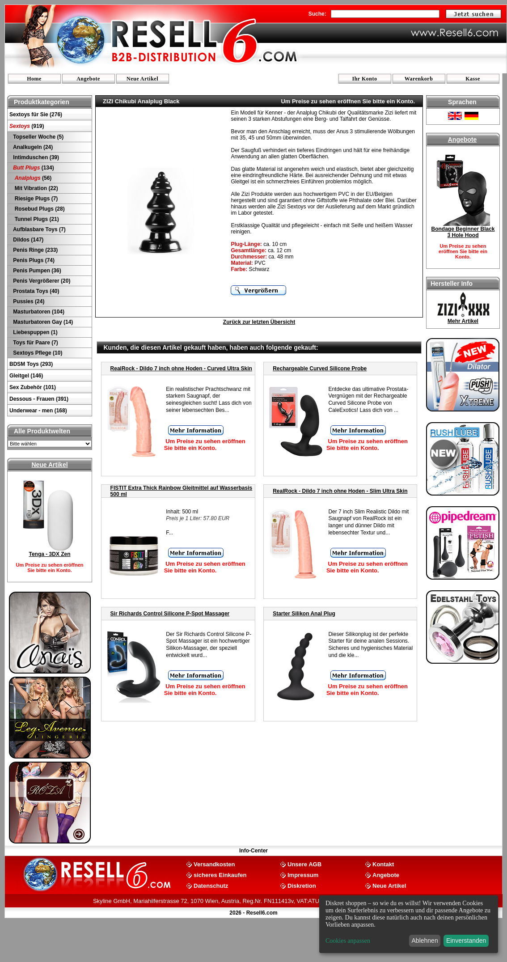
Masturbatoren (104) (38, 312)
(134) (33, 168)
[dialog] (408, 924)
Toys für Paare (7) (35, 342)
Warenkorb (419, 79)
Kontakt (383, 863)
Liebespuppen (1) (35, 332)
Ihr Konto (364, 79)
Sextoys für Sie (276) (35, 114)
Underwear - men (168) (38, 410)
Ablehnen (425, 940)
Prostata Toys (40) (35, 291)
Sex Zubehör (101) (32, 387)
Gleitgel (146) (26, 376)
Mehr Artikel (463, 321)
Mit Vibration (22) (35, 188)
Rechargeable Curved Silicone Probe (320, 368)
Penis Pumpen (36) (36, 270)
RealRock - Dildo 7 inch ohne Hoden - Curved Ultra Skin (181, 368)
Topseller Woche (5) (37, 137)
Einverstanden (466, 940)
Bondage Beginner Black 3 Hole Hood (462, 232)
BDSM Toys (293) (31, 364)
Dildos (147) (27, 240)
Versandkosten (214, 863)
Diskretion (301, 885)
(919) (26, 126)
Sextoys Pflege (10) (37, 353)
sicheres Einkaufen (220, 874)
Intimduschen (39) (35, 157)
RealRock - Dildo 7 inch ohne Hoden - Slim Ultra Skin (340, 491)
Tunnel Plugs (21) (35, 219)
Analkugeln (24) (32, 147)
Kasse (472, 79)
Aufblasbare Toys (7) (39, 229)
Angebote (88, 79)
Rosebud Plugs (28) (38, 209)
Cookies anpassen (347, 940)
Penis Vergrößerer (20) (41, 281)
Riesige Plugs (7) (35, 198)
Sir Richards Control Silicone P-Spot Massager (170, 613)
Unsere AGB (304, 863)
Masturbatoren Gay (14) (42, 322)
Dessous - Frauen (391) (38, 399)
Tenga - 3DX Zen (49, 554)
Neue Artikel (142, 79)
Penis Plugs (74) (33, 260)
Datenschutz (211, 885)
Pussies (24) (28, 301)
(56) (31, 178)
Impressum (302, 874)
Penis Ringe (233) (35, 250)
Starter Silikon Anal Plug (304, 613)
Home (34, 79)
